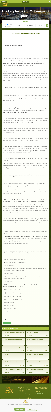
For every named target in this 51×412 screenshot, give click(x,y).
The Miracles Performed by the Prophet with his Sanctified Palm (18, 361)
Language (4, 1)
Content (9, 24)
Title (4, 24)
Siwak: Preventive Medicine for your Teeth (13, 369)
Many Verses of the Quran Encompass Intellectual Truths (16, 339)
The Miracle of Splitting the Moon (35, 339)
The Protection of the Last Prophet (35, 369)
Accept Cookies (19, 409)
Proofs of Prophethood (32, 332)
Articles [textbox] (18, 25)
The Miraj (6, 354)
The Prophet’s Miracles (15, 37)
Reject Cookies (31, 409)
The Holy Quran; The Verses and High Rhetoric (14, 347)
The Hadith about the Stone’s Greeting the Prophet (15, 332)
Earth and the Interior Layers (34, 347)
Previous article (7, 323)
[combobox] (19, 25)
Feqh (27, 387)
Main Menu (25, 1)
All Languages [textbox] (30, 25)
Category (8, 26)
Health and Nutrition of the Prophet (35, 354)
